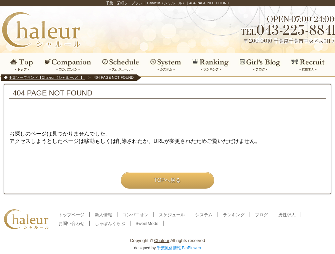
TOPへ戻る (167, 180)
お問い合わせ (71, 223)
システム (166, 64)
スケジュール (121, 64)
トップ (20, 64)
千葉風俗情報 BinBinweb (179, 248)
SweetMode (146, 223)
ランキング (211, 64)
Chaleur (162, 240)
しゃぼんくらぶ (110, 223)
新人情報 (103, 214)
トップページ (71, 214)
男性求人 (287, 214)
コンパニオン (68, 64)
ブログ (260, 64)
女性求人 (310, 64)
